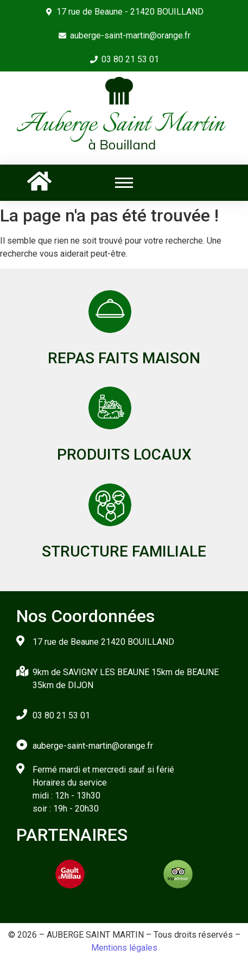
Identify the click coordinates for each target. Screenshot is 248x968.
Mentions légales (124, 948)
